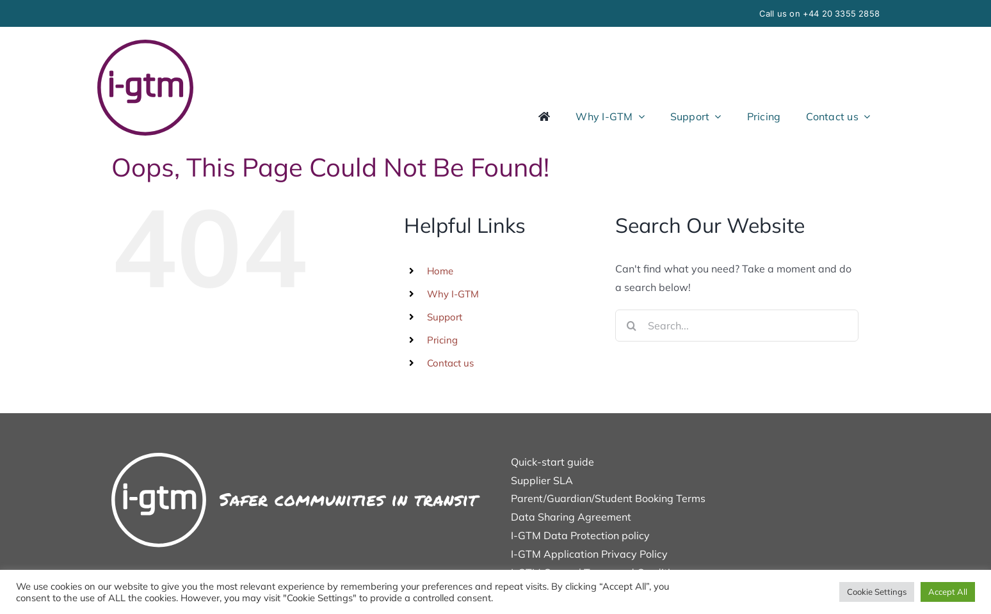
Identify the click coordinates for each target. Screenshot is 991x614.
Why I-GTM (453, 294)
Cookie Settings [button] (876, 591)
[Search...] (736, 326)
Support (444, 317)
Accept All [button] (947, 591)
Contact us (450, 363)
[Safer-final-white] (295, 458)
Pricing (442, 340)
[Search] (631, 326)
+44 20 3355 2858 (841, 13)
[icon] (145, 44)
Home (440, 271)
